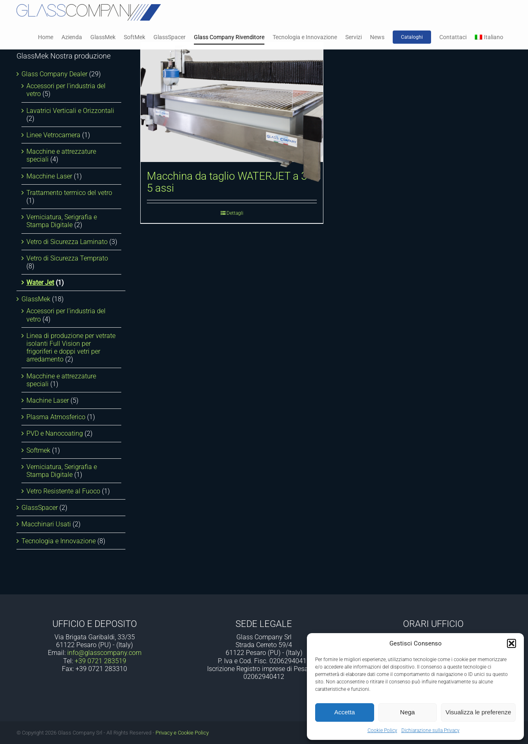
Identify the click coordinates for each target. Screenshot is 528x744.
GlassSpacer (39, 508)
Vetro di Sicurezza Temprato (67, 258)
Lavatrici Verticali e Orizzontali (70, 111)
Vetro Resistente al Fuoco (63, 491)
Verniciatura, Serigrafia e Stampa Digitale (61, 221)
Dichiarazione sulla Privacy (430, 730)
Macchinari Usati (46, 524)
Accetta (344, 712)
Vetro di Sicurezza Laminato (67, 242)
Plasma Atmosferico (55, 417)
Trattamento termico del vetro (69, 193)
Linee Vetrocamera (53, 135)
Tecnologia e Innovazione (58, 541)
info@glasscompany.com (104, 653)
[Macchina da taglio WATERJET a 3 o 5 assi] (232, 102)
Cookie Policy (382, 730)
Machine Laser (47, 400)
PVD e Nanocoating (54, 433)
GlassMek (35, 299)
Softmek (38, 450)
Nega (407, 712)
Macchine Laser (49, 176)
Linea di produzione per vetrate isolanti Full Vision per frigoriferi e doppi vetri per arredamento (71, 348)
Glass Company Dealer (54, 74)
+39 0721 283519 (100, 661)
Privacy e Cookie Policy (182, 733)
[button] (511, 643)
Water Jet (40, 282)
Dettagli (234, 213)
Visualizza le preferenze (478, 712)
